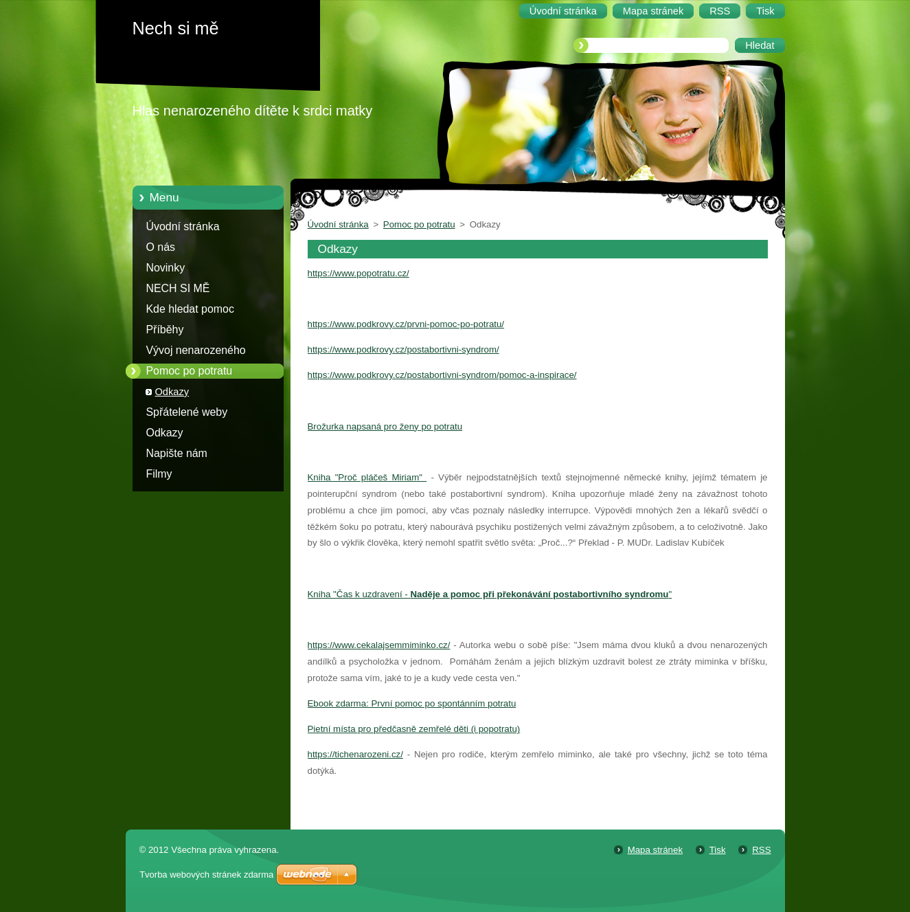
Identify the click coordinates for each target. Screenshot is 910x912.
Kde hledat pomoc (190, 309)
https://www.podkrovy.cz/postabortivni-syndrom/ (403, 349)
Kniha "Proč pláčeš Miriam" (367, 477)
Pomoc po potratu (189, 371)
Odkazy (172, 391)
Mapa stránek (655, 850)
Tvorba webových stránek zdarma (206, 874)
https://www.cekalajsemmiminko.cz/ (379, 645)
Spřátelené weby (187, 412)
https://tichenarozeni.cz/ (355, 754)
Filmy (159, 474)
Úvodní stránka (183, 226)
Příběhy (165, 329)
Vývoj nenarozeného (196, 350)
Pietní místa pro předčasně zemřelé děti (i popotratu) (414, 729)
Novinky (165, 268)
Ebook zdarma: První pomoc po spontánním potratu (412, 703)
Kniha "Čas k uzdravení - (359, 594)
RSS (761, 850)
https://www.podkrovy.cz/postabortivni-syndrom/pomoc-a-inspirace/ (442, 375)
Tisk (717, 850)
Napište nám (176, 453)
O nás (160, 247)
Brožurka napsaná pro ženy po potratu (385, 426)
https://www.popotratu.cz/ (358, 273)
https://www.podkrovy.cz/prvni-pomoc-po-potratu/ (406, 324)
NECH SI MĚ (178, 288)
